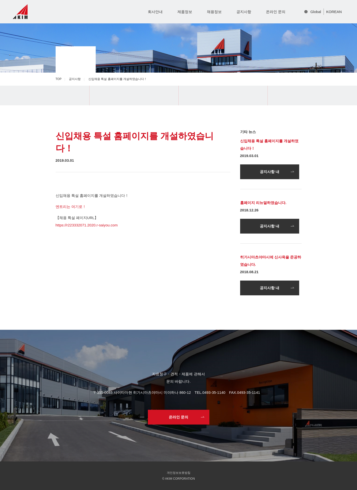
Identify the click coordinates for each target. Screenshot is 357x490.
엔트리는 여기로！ (71, 207)
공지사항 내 (269, 172)
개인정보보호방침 (178, 472)
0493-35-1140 (213, 392)
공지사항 (243, 12)
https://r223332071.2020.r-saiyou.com (87, 225)
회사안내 (155, 12)
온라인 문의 (275, 12)
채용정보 (214, 12)
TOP (59, 79)
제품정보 (184, 12)
